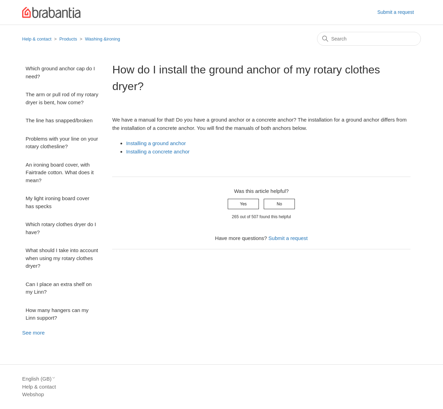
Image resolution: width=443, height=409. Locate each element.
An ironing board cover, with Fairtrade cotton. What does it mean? (60, 172)
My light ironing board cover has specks (57, 202)
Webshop (33, 394)
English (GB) (39, 379)
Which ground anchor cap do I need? (60, 72)
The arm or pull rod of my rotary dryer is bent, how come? (62, 98)
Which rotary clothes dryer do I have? (61, 228)
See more (33, 333)
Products (68, 39)
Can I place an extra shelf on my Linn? (59, 288)
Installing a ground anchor (156, 143)
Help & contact (37, 39)
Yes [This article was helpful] (243, 204)
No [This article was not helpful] (279, 204)
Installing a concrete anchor (157, 151)
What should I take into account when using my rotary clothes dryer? (62, 258)
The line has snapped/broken (59, 120)
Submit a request (395, 12)
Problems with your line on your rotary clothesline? (62, 143)
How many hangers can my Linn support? (57, 314)
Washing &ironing (102, 39)
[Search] (369, 39)
